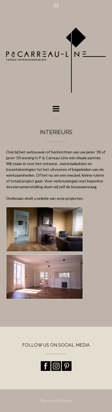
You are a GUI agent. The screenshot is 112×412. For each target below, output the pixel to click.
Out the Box (63, 400)
